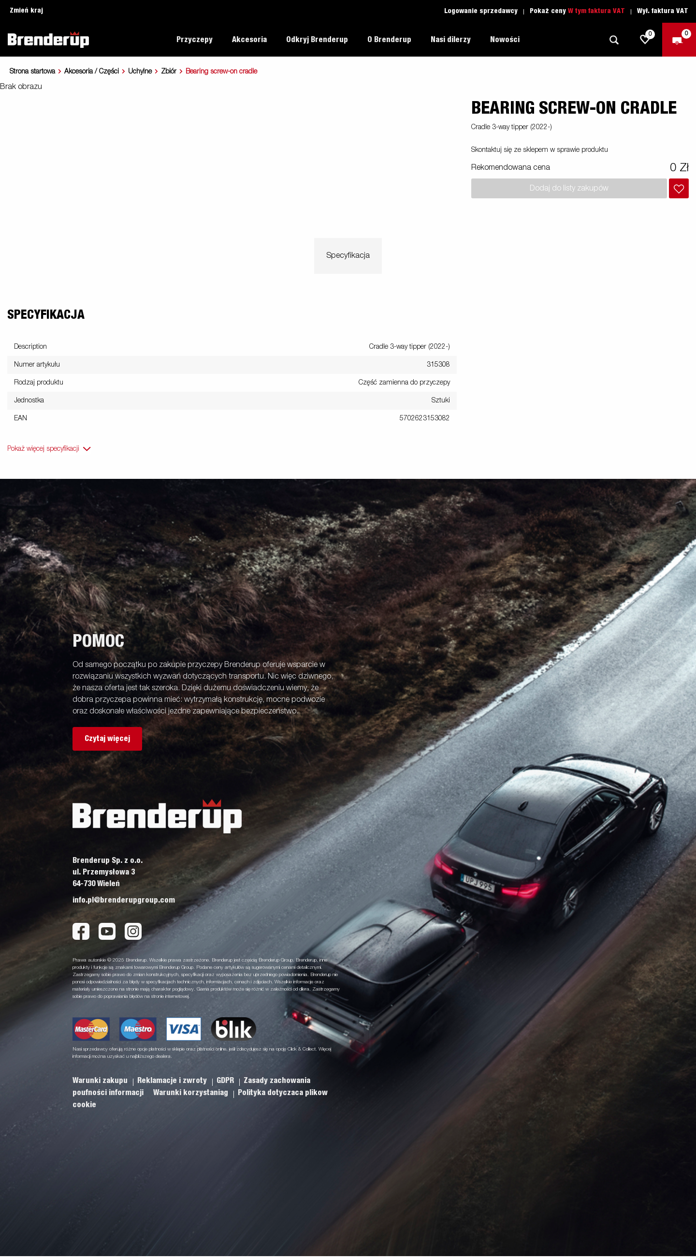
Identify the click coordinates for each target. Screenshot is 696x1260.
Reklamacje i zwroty (173, 1080)
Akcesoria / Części (91, 71)
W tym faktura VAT (596, 11)
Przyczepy (194, 40)
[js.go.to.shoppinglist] (645, 40)
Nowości (505, 40)
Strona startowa (32, 71)
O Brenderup (389, 40)
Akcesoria (249, 40)
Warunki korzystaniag (191, 1093)
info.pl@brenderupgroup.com (123, 900)
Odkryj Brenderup (317, 40)
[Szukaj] (614, 40)
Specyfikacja (348, 256)
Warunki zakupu (101, 1080)
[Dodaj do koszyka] (679, 188)
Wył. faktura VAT (662, 11)
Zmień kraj (26, 10)
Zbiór (168, 71)
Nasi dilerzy (451, 40)
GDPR (226, 1080)
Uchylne (140, 71)
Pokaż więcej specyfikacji (43, 448)
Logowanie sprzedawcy (481, 11)
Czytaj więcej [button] (107, 738)
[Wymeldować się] (679, 40)
